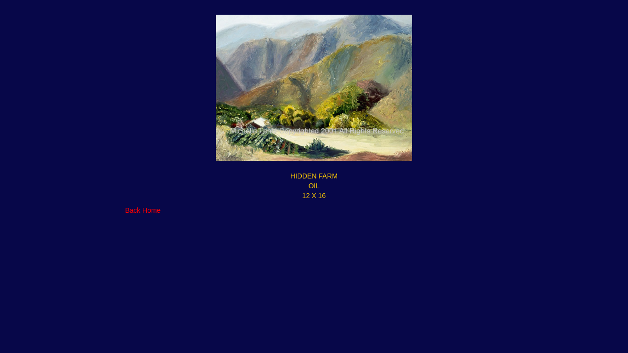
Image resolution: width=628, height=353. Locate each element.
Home (151, 210)
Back (132, 210)
